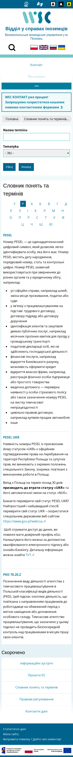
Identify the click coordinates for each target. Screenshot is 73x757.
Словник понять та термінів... (46, 120)
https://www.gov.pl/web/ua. (24, 523)
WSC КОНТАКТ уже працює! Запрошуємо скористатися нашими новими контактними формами (34, 103)
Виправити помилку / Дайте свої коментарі (32, 741)
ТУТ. (30, 556)
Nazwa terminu (15, 131)
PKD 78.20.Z (12, 576)
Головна (12, 120)
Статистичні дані (14, 730)
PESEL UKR (11, 439)
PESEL (7, 237)
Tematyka (11, 148)
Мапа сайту (11, 735)
